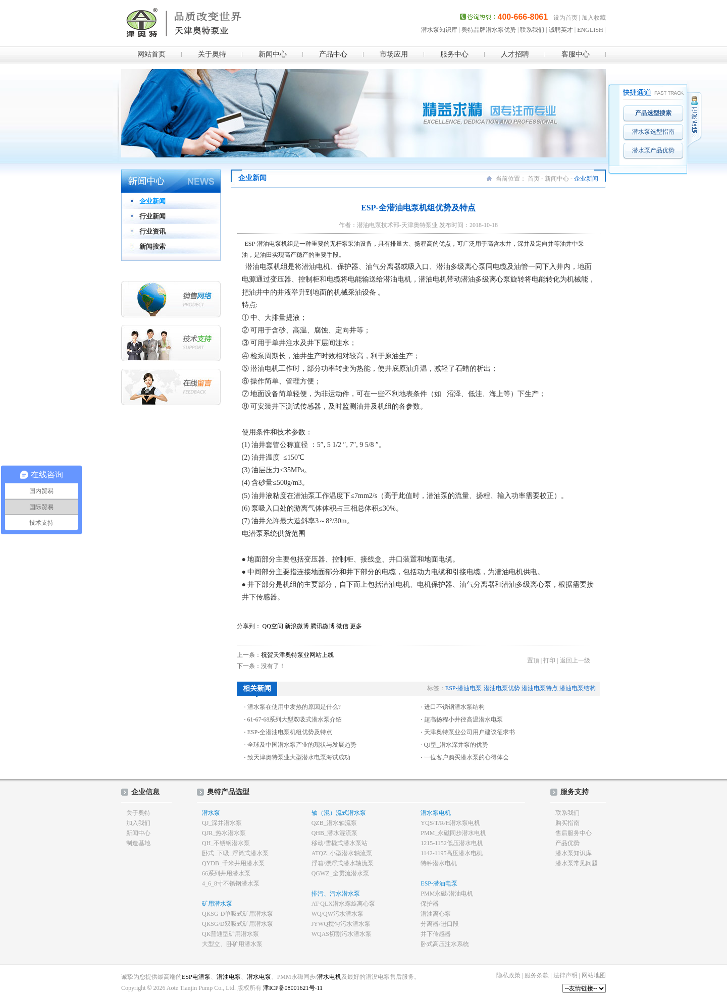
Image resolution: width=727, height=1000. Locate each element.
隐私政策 (508, 975)
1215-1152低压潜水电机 (452, 843)
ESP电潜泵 (196, 976)
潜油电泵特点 (540, 688)
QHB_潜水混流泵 (334, 833)
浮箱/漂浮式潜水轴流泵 (342, 863)
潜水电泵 (259, 976)
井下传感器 (436, 933)
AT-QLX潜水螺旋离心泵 (343, 903)
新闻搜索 (152, 246)
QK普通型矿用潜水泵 (230, 933)
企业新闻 (152, 201)
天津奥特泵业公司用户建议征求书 (469, 732)
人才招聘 (515, 54)
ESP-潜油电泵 (463, 688)
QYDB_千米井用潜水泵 (233, 863)
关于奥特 (212, 54)
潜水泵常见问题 (576, 863)
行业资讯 (152, 231)
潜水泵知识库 (439, 29)
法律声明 (565, 975)
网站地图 (594, 975)
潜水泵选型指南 (653, 131)
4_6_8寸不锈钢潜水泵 (230, 883)
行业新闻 (152, 216)
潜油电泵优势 (502, 688)
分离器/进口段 (439, 923)
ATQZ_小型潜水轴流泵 (342, 853)
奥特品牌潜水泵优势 (488, 29)
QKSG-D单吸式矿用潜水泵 (237, 913)
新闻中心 (272, 54)
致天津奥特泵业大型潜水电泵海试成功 (298, 757)
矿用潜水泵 (217, 903)
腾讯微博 (322, 626)
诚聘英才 (561, 29)
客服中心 (575, 54)
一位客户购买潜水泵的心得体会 (466, 757)
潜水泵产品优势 (653, 150)
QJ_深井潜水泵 (222, 822)
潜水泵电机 (436, 812)
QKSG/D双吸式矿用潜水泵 (237, 923)
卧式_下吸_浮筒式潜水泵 (235, 853)
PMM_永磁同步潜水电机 (453, 833)
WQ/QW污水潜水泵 (337, 913)
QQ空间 (273, 626)
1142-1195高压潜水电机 (452, 853)
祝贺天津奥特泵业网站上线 (297, 654)
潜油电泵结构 (577, 688)
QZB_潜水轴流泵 (334, 822)
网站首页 (151, 54)
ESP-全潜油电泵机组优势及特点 (290, 732)
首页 (534, 178)
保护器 (430, 903)
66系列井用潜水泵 (226, 873)
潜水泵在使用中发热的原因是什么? (294, 706)
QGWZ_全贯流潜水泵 (340, 873)
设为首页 (565, 17)
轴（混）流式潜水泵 (338, 812)
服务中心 (454, 54)
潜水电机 (329, 976)
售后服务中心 (573, 833)
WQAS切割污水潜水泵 (341, 933)
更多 (356, 626)
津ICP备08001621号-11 (292, 987)
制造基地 (138, 843)
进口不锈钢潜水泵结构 (454, 706)
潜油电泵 (229, 976)
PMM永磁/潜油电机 (447, 893)
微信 (342, 626)
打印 (549, 660)
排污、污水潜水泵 (335, 893)
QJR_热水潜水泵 (224, 833)
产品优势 (567, 843)
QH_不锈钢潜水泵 (226, 843)
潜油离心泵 (436, 913)
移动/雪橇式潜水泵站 (339, 843)
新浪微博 (297, 626)
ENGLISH (590, 29)
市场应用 (394, 54)
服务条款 (537, 975)
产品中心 (333, 54)
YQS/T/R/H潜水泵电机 (450, 822)
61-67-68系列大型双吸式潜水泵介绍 (294, 719)
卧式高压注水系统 (445, 944)
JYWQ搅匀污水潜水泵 (341, 923)
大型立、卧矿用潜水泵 (232, 944)
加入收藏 (594, 17)
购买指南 (567, 822)
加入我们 (138, 822)
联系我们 (532, 29)
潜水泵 (211, 812)
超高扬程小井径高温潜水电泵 (463, 719)
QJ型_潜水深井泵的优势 (456, 744)
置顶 (533, 660)
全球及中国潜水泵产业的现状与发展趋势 (301, 744)
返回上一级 (575, 660)
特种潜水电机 (439, 863)
